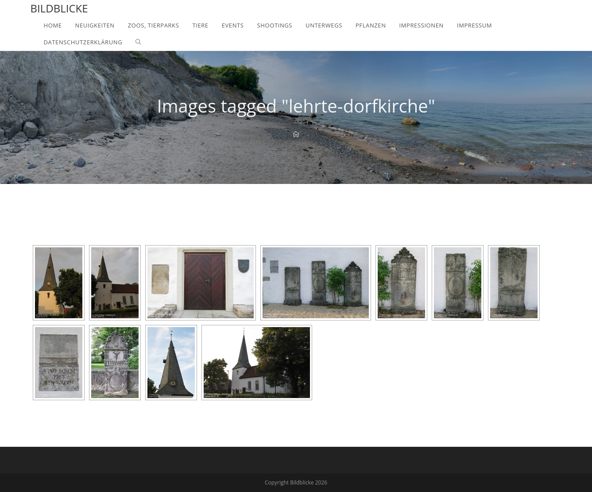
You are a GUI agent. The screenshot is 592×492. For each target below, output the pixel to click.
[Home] (296, 134)
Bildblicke (59, 8)
